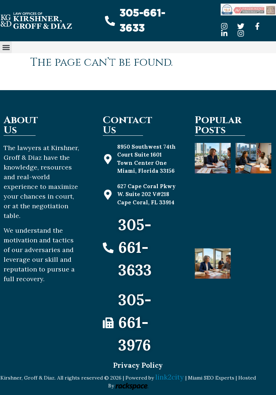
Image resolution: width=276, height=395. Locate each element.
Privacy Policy (138, 365)
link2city (170, 377)
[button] (6, 47)
